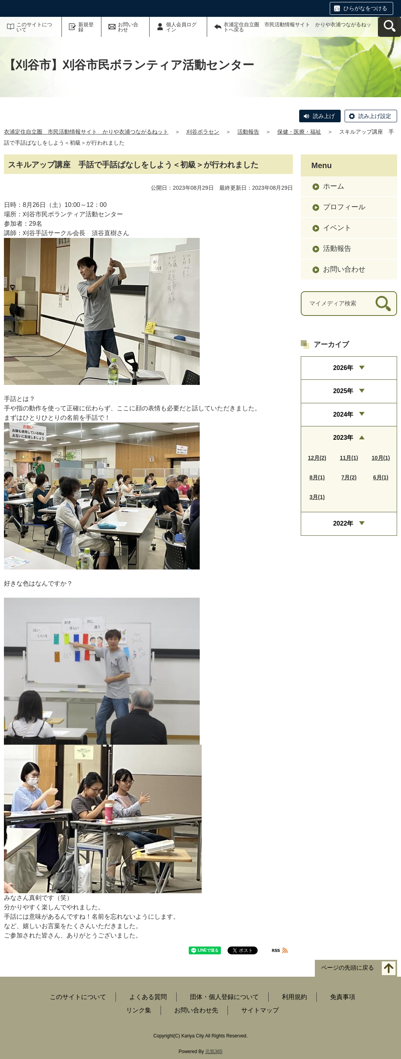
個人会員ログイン (181, 27)
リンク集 (138, 1010)
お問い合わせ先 (196, 1010)
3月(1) (317, 497)
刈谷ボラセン (202, 132)
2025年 (343, 391)
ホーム (333, 186)
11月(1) (349, 458)
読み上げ (324, 116)
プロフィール (344, 207)
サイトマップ (260, 1010)
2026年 (343, 367)
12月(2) (317, 458)
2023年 (343, 437)
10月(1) (381, 458)
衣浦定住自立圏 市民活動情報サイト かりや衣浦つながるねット (86, 132)
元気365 (213, 1051)
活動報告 (248, 132)
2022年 (343, 523)
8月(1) (317, 477)
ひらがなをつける (365, 8)
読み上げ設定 (374, 116)
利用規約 (294, 997)
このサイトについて (34, 27)
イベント (337, 228)
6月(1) (380, 477)
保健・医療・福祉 (299, 132)
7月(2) (349, 477)
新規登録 (86, 27)
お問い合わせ (128, 27)
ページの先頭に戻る (347, 968)
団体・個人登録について (224, 997)
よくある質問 (148, 997)
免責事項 (342, 997)
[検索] (383, 303)
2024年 (343, 414)
